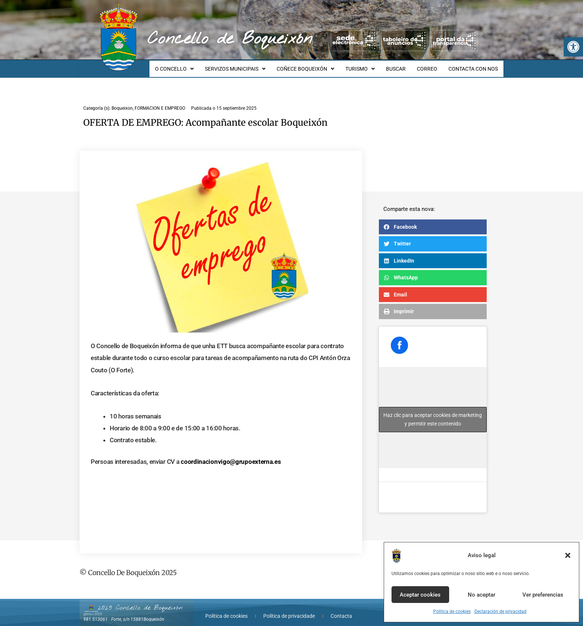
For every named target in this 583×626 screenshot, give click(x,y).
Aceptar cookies (420, 594)
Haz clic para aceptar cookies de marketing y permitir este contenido (432, 412)
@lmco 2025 (92, 607)
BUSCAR (401, 65)
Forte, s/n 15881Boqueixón (137, 612)
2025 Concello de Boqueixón (140, 601)
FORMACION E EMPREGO (160, 101)
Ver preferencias (542, 594)
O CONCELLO (189, 65)
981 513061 (95, 612)
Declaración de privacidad (500, 611)
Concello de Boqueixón (230, 39)
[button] (573, 47)
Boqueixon (122, 101)
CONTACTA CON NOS (474, 65)
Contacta (341, 609)
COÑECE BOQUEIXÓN (315, 65)
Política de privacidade (289, 609)
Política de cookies (452, 611)
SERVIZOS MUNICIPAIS (247, 65)
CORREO (430, 65)
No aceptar (481, 594)
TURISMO (368, 65)
